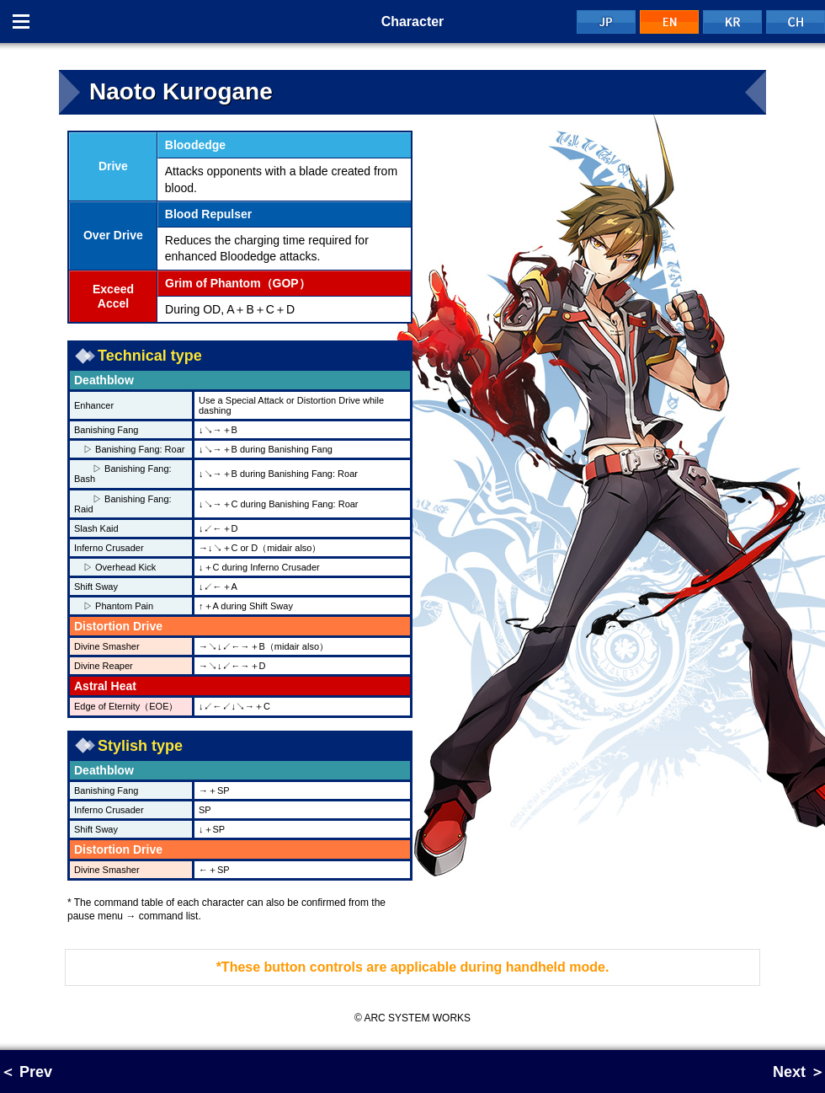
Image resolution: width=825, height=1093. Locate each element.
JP (606, 22)
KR (732, 22)
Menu (21, 21)
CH (795, 22)
